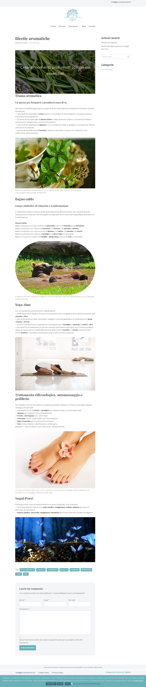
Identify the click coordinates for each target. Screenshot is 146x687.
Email (46, 601)
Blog (84, 26)
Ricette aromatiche (109, 43)
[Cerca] (113, 57)
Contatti (92, 26)
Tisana (18, 575)
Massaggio (41, 571)
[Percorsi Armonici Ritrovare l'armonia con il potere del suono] (73, 15)
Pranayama (75, 571)
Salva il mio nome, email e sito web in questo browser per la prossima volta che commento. (50, 642)
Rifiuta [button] (68, 683)
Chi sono (61, 26)
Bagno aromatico (27, 571)
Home (52, 26)
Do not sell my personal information (87, 684)
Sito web (71, 601)
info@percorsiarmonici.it (121, 2)
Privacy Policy (58, 674)
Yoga (26, 575)
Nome (22, 601)
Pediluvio (64, 571)
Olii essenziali (53, 571)
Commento (24, 610)
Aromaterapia (34, 43)
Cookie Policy (44, 674)
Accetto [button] (60, 683)
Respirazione (86, 571)
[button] (78, 26)
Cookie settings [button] (51, 683)
